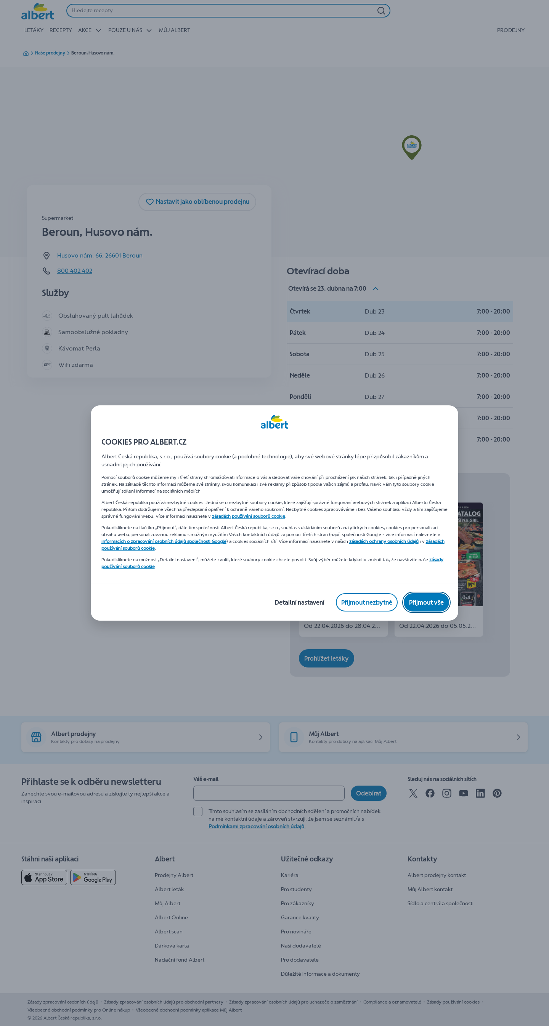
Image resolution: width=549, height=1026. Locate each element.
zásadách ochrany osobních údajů (384, 541)
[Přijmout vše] (426, 602)
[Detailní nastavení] (300, 602)
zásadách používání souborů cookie (248, 516)
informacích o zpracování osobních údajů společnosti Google (163, 541)
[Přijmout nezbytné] (367, 602)
